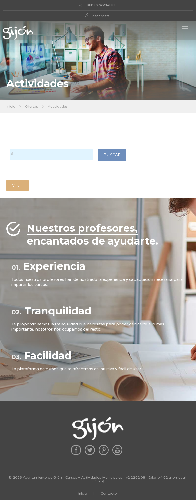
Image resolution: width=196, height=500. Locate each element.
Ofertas (31, 106)
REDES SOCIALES (101, 5)
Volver (17, 185)
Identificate (101, 16)
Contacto (109, 493)
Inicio (10, 106)
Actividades (58, 106)
